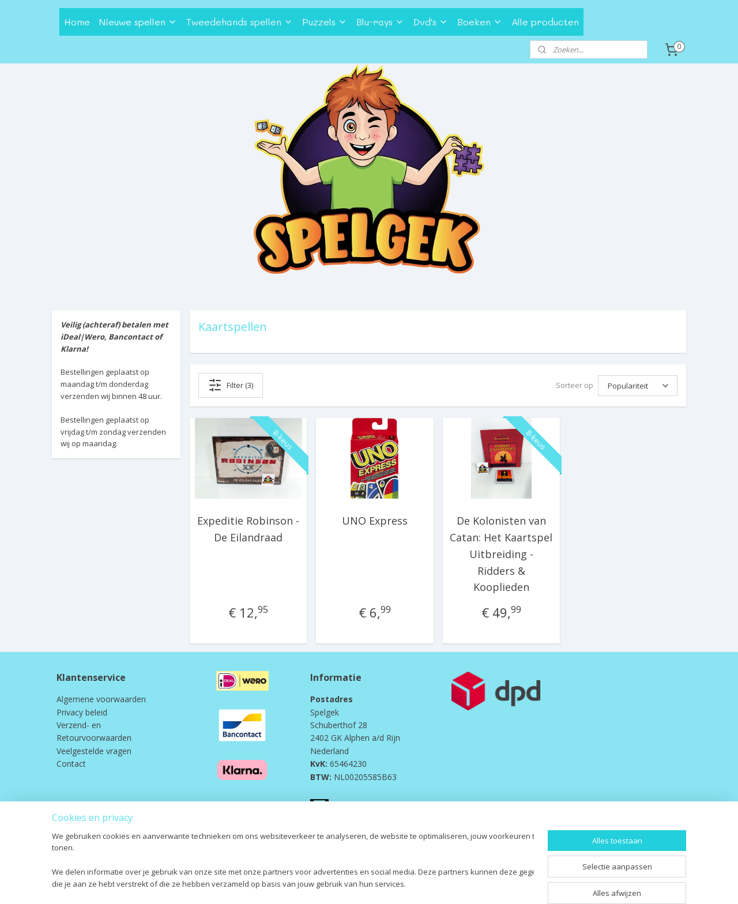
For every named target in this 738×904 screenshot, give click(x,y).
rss (340, 883)
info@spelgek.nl (360, 804)
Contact (71, 763)
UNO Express (375, 521)
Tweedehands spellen (239, 22)
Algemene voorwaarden (101, 699)
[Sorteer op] (637, 386)
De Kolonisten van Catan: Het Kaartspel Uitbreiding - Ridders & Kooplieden (501, 554)
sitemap (316, 883)
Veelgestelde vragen (94, 750)
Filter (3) (230, 385)
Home (77, 22)
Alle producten (545, 22)
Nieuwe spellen (138, 22)
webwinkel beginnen (384, 883)
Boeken (479, 22)
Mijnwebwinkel (485, 883)
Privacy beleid (82, 712)
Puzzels (324, 22)
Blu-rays (380, 22)
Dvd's (430, 22)
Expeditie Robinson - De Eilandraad (248, 529)
